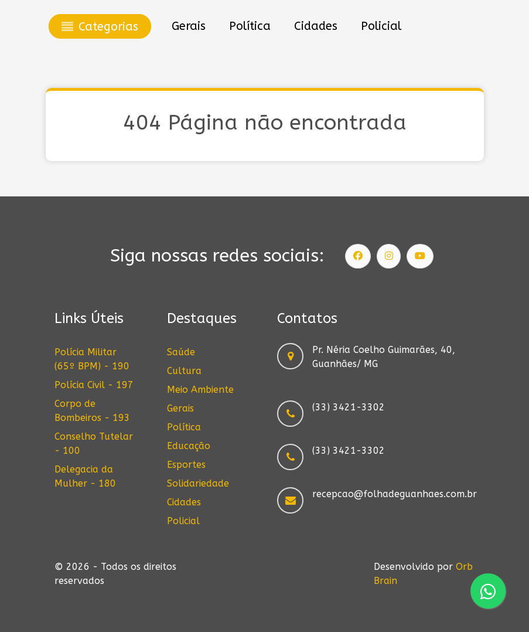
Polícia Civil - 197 (94, 384)
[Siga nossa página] (358, 256)
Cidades (184, 502)
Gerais (180, 408)
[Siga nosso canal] (420, 256)
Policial (183, 520)
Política (184, 427)
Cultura (184, 370)
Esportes (186, 464)
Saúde (181, 352)
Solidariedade (198, 483)
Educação (188, 445)
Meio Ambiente (200, 389)
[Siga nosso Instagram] (389, 256)
